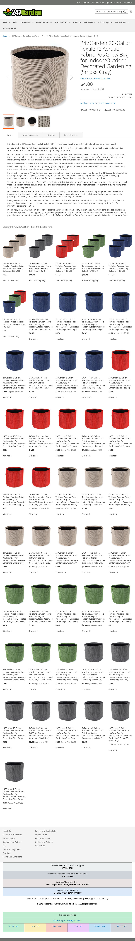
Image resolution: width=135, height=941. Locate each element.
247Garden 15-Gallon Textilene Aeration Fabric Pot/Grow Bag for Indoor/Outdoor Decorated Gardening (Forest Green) (41, 616)
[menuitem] (5, 22)
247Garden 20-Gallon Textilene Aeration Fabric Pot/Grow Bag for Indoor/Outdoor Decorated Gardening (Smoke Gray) (67, 499)
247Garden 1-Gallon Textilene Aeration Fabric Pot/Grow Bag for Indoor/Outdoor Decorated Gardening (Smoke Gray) (120, 558)
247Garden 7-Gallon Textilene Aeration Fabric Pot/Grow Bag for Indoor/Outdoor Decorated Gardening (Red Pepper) (67, 441)
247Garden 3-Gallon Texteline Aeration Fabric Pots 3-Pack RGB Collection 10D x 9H (14, 323)
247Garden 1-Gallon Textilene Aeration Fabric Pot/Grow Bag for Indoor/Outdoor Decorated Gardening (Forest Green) (67, 674)
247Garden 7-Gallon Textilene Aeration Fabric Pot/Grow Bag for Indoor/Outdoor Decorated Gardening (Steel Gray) (41, 733)
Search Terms (41, 834)
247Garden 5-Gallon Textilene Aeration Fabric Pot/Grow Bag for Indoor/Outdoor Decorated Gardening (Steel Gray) (67, 733)
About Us (7, 831)
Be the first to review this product (95, 78)
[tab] (10, 135)
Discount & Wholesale (12, 834)
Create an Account (124, 2)
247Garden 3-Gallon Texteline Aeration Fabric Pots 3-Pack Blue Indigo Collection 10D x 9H (119, 267)
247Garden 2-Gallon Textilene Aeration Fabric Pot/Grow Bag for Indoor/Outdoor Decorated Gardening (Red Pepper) (14, 499)
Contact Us (40, 845)
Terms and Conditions (12, 857)
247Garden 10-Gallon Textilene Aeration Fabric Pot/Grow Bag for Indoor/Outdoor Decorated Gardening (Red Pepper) (41, 441)
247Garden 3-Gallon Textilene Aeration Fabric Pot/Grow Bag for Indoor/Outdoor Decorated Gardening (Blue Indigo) (41, 383)
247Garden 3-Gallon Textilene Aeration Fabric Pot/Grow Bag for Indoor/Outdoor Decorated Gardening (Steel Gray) (93, 733)
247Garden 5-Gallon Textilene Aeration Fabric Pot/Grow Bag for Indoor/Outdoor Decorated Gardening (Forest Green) (120, 616)
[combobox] (111, 11)
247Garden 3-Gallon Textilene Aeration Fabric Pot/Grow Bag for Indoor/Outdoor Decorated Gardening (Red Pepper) (120, 441)
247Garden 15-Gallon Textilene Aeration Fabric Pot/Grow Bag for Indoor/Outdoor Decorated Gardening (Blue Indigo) (67, 324)
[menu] (67, 25)
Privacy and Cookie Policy (46, 831)
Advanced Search (42, 838)
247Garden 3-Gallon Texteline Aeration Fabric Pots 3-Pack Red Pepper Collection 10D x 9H (66, 267)
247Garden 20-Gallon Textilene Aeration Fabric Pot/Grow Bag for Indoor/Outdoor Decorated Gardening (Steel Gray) (93, 674)
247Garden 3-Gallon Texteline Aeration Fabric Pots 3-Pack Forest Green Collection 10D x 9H (93, 267)
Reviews (51, 135)
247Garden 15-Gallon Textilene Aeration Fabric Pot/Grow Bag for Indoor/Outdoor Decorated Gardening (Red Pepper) (14, 441)
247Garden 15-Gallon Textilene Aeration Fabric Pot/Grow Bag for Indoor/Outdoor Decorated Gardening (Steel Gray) (120, 674)
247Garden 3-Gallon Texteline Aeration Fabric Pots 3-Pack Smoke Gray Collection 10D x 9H (14, 267)
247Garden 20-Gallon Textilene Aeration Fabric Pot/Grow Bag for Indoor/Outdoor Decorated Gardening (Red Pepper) (120, 383)
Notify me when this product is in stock (97, 103)
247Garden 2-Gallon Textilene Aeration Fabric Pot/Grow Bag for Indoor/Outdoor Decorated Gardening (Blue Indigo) (67, 383)
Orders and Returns (44, 842)
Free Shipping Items (11, 849)
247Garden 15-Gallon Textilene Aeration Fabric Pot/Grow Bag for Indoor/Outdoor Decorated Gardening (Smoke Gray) (93, 499)
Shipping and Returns (12, 842)
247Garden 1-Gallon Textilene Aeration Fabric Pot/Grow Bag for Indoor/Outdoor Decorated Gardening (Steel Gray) (14, 794)
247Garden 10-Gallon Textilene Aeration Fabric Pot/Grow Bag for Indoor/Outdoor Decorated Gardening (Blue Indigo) (93, 324)
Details (10, 135)
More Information (30, 135)
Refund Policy (9, 838)
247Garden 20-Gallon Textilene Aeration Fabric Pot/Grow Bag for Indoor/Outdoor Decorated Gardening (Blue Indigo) (41, 324)
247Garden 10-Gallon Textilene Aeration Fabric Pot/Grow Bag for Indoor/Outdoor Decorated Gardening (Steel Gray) (14, 733)
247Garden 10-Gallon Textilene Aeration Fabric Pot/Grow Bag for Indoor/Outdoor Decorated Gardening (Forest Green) (67, 616)
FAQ (4, 845)
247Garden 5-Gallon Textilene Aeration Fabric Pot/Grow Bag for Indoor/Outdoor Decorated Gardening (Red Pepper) (93, 441)
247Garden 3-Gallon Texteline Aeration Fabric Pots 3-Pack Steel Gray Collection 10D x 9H (40, 267)
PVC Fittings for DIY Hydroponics (67, 920)
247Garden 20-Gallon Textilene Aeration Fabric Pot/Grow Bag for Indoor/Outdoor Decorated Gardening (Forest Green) (14, 616)
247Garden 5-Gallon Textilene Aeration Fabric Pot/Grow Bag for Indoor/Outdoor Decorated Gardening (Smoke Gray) (41, 558)
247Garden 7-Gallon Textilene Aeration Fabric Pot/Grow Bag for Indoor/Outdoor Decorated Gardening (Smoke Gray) (14, 558)
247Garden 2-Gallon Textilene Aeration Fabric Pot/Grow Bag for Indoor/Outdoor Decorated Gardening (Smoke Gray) (93, 558)
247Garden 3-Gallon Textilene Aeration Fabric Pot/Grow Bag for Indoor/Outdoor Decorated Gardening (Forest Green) (14, 674)
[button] (8, 77)
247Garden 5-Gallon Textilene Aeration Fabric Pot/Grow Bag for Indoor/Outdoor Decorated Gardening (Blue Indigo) (14, 383)
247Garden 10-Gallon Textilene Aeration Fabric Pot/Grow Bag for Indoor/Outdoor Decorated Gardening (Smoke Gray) (120, 499)
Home (5, 36)
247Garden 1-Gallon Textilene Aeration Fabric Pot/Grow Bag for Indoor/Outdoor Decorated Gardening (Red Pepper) (41, 499)
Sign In (109, 2)
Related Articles (71, 135)
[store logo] (22, 12)
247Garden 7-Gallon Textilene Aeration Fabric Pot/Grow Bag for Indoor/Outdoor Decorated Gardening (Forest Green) (93, 616)
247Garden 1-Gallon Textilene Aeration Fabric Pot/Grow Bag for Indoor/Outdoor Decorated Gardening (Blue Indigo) (93, 383)
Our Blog (6, 853)
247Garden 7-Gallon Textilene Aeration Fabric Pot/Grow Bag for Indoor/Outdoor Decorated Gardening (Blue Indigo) (120, 324)
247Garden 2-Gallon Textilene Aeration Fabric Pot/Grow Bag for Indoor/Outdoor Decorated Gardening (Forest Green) (41, 674)
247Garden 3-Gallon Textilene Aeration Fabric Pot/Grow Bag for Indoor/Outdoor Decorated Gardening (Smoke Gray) (67, 558)
